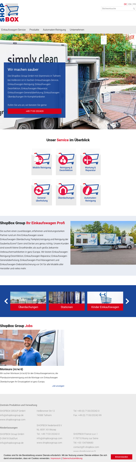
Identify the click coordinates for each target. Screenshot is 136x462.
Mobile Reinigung (42, 167)
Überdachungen (66, 197)
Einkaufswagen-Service (13, 29)
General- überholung (42, 199)
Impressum (56, 458)
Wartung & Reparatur (90, 169)
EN (129, 4)
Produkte (34, 29)
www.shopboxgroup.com (12, 419)
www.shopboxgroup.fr (84, 451)
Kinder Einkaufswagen (105, 307)
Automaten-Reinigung (54, 29)
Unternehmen (77, 29)
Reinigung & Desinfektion (66, 169)
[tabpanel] (28, 301)
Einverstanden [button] (121, 457)
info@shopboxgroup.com (49, 438)
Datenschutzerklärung (72, 458)
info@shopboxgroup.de (11, 415)
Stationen (67, 307)
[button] (83, 458)
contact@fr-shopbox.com (86, 447)
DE (125, 4)
